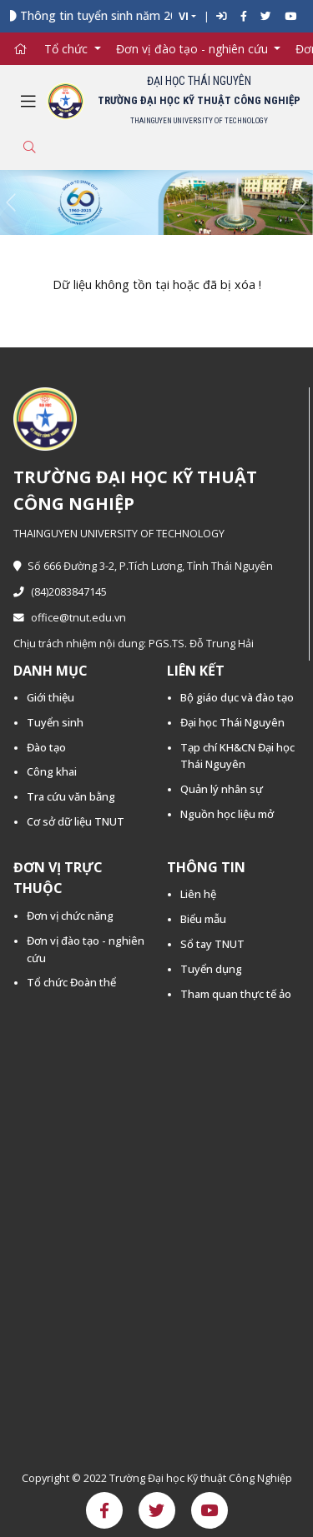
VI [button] (184, 16)
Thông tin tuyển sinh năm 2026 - (115, 15)
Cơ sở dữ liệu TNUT (75, 821)
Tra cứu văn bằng (71, 796)
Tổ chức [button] (67, 49)
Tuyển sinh (55, 722)
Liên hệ (198, 893)
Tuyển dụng (211, 968)
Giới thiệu (50, 697)
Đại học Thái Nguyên (232, 722)
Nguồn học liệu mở (227, 813)
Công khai (52, 771)
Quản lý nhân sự (221, 788)
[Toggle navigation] (28, 101)
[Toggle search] (29, 147)
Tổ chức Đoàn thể (71, 982)
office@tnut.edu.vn (69, 618)
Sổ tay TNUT (212, 943)
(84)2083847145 (60, 592)
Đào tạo (46, 747)
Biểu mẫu (203, 918)
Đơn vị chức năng (70, 915)
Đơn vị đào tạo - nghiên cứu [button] (193, 49)
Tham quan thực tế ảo (235, 993)
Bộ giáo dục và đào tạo (237, 697)
